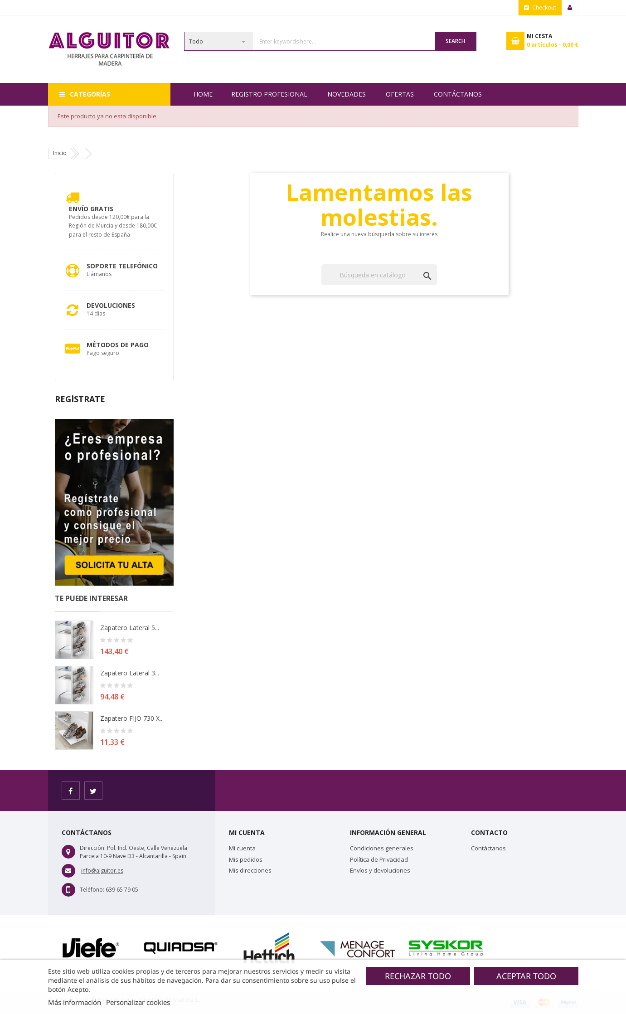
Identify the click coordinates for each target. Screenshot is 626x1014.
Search (455, 41)
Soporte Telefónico (122, 266)
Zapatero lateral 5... (129, 627)
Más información (74, 1002)
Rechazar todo (418, 975)
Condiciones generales (381, 848)
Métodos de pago (118, 344)
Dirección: (93, 848)
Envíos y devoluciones (380, 870)
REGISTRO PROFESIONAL (269, 94)
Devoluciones (111, 305)
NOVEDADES (346, 94)
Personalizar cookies (138, 1002)
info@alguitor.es (102, 870)
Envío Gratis (91, 208)
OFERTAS (400, 94)
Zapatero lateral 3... (129, 673)
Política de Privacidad (379, 859)
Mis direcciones (250, 870)
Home (203, 94)
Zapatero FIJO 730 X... (132, 718)
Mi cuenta (242, 848)
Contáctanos (458, 94)
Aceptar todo (526, 975)
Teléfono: (92, 889)
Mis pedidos (245, 859)
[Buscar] (379, 274)
